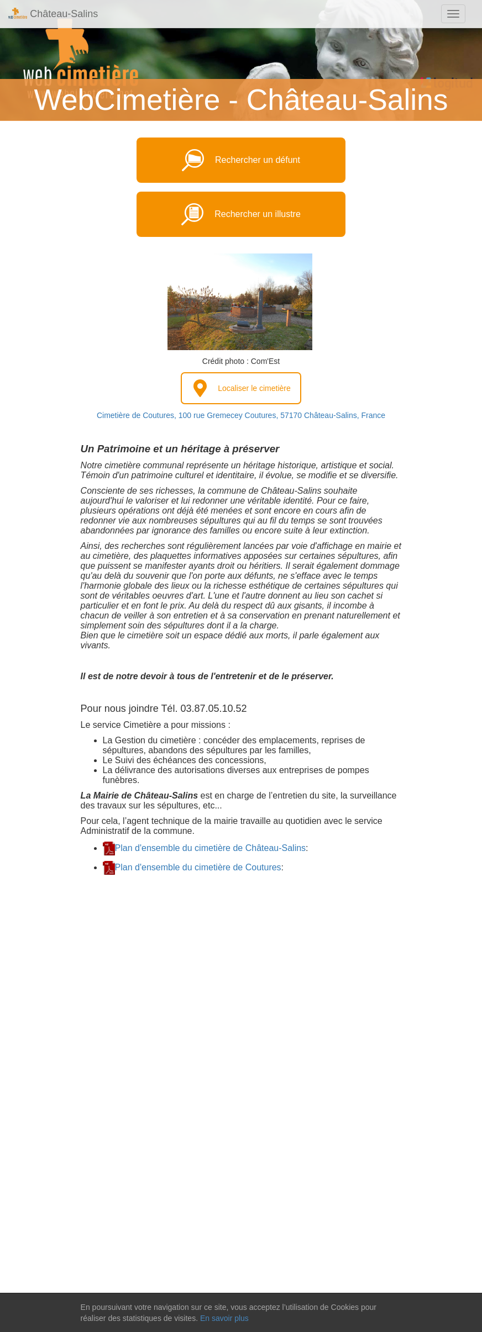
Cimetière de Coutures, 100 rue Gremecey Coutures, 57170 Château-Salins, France (241, 415)
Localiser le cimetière (241, 388)
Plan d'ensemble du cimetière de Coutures (198, 867)
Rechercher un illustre (241, 214)
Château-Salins (53, 13)
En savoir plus (224, 1318)
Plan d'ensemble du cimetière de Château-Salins (210, 848)
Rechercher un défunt (241, 160)
